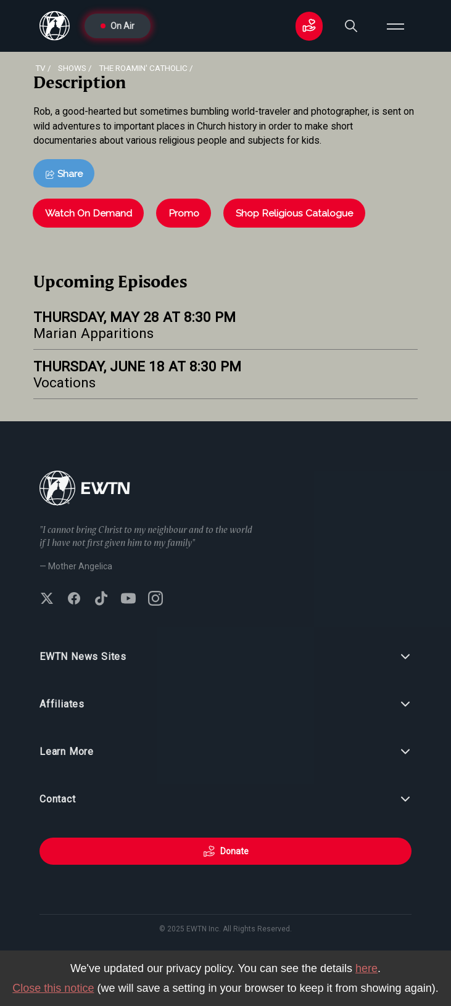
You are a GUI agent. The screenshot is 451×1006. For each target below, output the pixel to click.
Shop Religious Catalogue (294, 213)
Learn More (225, 751)
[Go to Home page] (84, 489)
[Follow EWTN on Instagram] (155, 599)
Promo (183, 213)
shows (72, 68)
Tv (40, 68)
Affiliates (225, 704)
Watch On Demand (88, 213)
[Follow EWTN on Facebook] (74, 599)
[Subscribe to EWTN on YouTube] (128, 599)
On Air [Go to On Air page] (117, 26)
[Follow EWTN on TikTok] (101, 599)
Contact (225, 799)
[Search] (351, 25)
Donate (226, 851)
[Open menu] (395, 26)
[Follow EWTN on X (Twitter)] (46, 599)
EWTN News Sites (225, 656)
